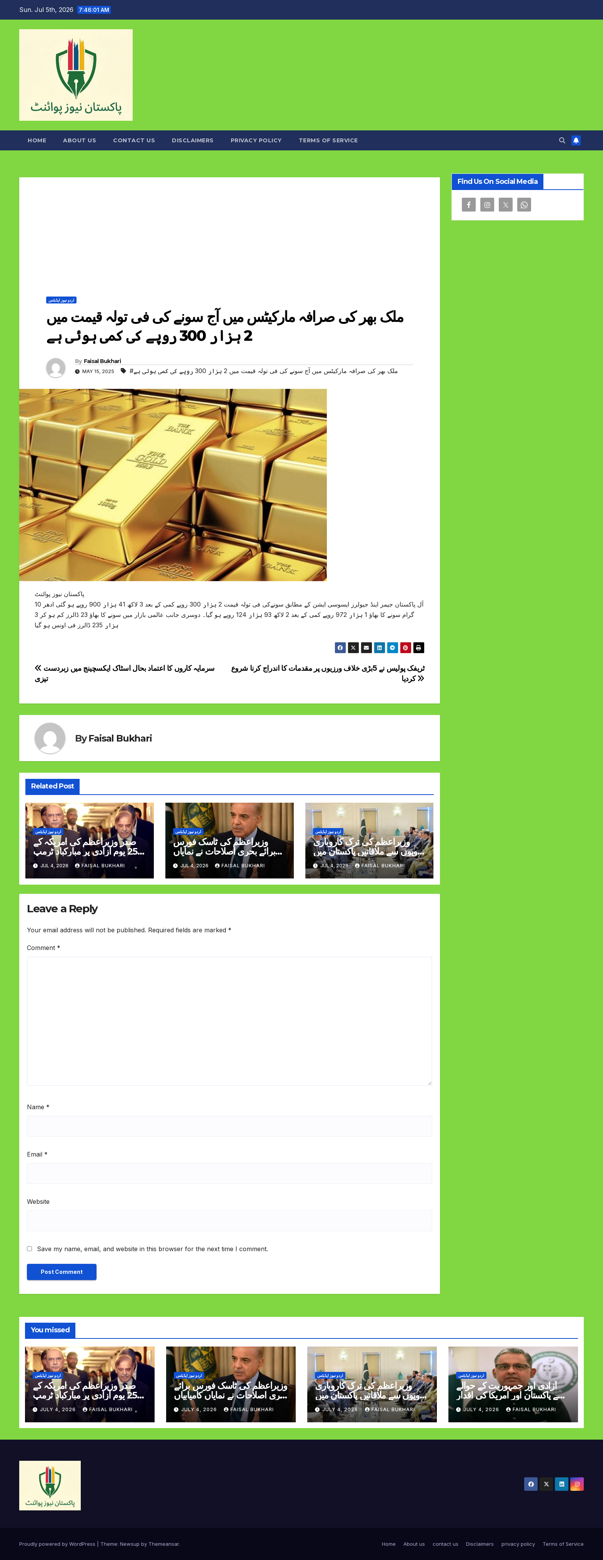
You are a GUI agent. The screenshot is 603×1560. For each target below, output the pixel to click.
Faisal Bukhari (102, 361)
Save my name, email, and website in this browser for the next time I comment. (152, 1249)
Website (38, 1201)
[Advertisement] (229, 231)
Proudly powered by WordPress (58, 1544)
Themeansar (163, 1544)
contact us (134, 140)
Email (37, 1154)
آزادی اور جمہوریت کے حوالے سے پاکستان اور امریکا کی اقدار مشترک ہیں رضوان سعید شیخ (510, 1395)
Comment (43, 948)
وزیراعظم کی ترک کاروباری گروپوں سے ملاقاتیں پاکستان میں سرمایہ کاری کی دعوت (369, 851)
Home (37, 140)
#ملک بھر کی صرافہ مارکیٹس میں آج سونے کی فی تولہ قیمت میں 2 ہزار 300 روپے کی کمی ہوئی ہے (264, 371)
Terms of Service (328, 140)
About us (79, 140)
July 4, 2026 (58, 1409)
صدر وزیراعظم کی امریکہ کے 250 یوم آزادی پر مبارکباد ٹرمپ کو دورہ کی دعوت (88, 851)
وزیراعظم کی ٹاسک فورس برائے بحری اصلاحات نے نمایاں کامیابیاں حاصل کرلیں (224, 851)
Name (38, 1107)
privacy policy (256, 140)
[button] (562, 140)
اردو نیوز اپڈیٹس (61, 300)
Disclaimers (193, 140)
